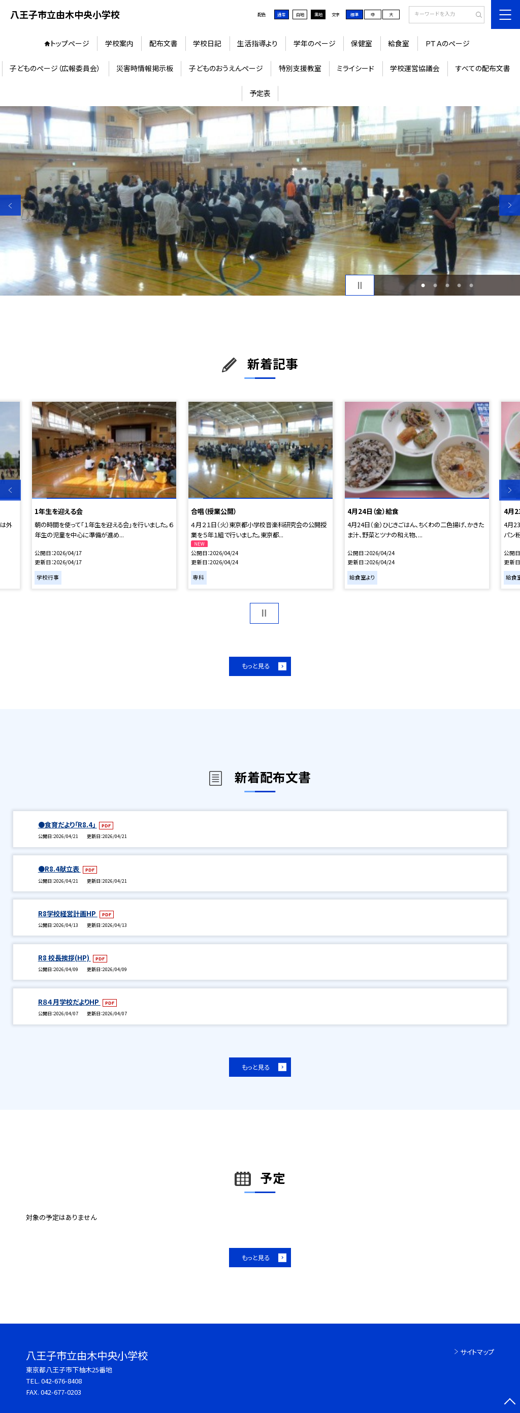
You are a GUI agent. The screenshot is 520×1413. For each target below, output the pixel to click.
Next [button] (509, 205)
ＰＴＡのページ (447, 43)
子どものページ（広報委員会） (55, 68)
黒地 (318, 14)
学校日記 (207, 43)
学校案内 (119, 43)
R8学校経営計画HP (68, 913)
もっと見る (256, 665)
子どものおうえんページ (226, 68)
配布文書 (163, 43)
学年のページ (315, 43)
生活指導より (257, 43)
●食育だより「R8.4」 (67, 824)
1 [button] (423, 285)
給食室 (398, 43)
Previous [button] (10, 205)
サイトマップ (477, 1352)
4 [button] (459, 285)
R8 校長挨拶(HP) (64, 957)
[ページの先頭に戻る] (509, 1402)
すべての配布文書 (483, 68)
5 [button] (471, 285)
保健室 (361, 43)
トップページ (69, 43)
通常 (281, 14)
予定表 (260, 93)
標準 (354, 14)
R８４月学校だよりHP (69, 1002)
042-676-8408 (61, 1381)
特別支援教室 (300, 68)
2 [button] (435, 285)
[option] (260, 201)
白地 (300, 14)
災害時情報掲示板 (144, 68)
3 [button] (447, 285)
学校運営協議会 (415, 68)
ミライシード (355, 68)
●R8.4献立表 (59, 869)
